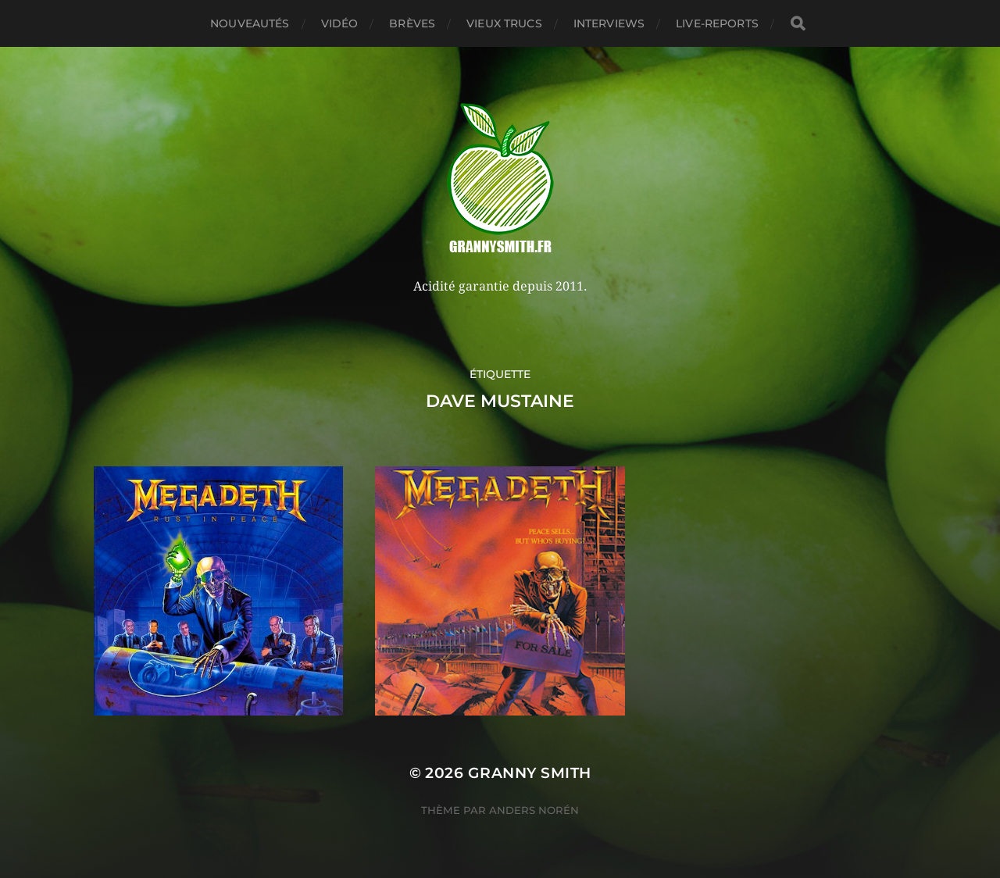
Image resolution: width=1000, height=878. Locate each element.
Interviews (609, 23)
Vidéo (340, 23)
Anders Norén (534, 810)
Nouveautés (249, 23)
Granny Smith (529, 773)
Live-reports (717, 23)
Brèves (412, 23)
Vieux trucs (504, 23)
